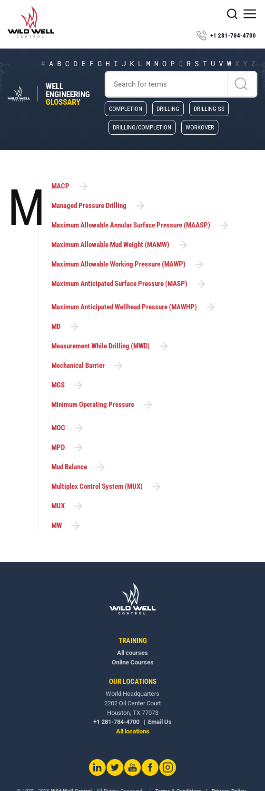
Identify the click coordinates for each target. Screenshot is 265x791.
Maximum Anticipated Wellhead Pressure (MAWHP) (133, 307)
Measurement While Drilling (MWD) (110, 346)
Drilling (168, 108)
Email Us (160, 721)
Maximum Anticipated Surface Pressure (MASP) (129, 284)
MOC (68, 428)
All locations (132, 731)
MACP (70, 186)
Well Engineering (68, 94)
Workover (200, 127)
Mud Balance (79, 467)
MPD (67, 448)
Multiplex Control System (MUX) (106, 487)
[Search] (181, 84)
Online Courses (133, 662)
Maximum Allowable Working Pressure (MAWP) (128, 264)
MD (65, 327)
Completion (125, 108)
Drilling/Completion (142, 127)
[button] (249, 13)
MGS (67, 385)
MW (66, 526)
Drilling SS (209, 108)
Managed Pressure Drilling (98, 206)
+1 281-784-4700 (226, 35)
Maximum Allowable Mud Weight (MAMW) (120, 245)
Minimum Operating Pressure (102, 405)
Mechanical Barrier (87, 366)
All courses (132, 652)
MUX (67, 506)
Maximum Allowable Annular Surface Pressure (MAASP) (140, 225)
